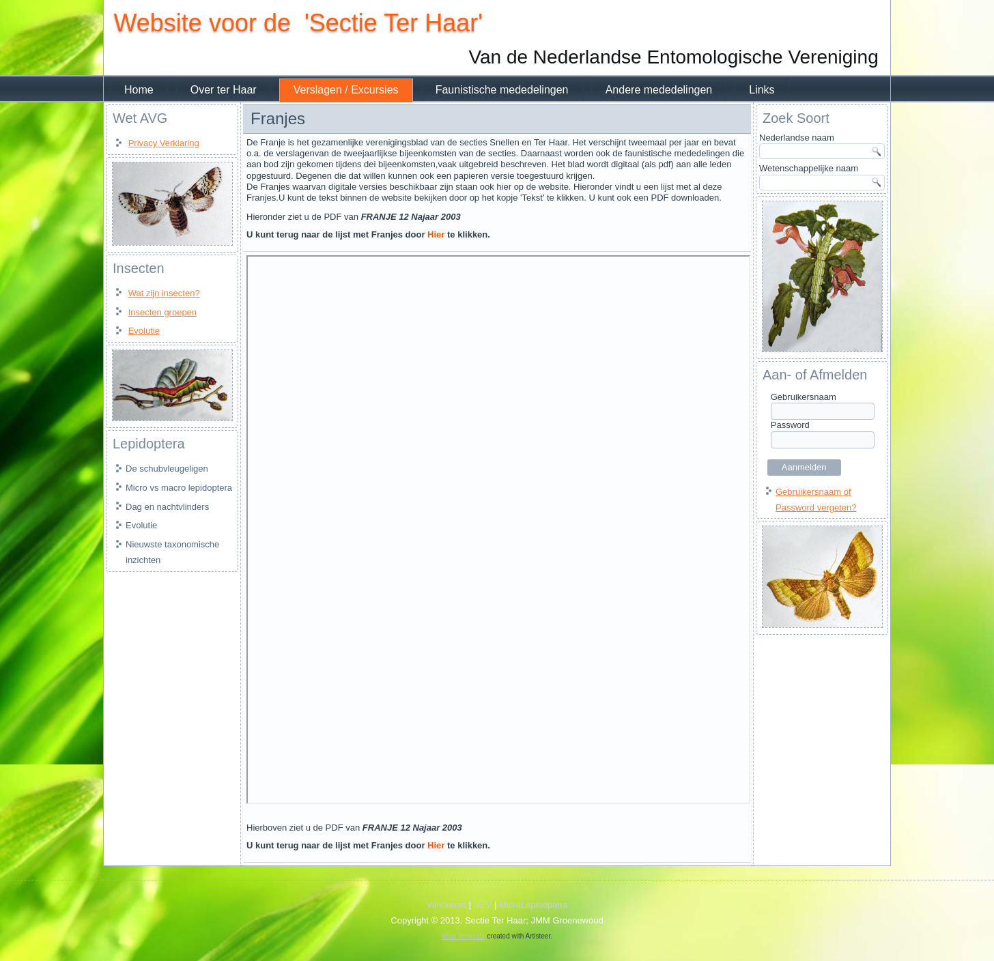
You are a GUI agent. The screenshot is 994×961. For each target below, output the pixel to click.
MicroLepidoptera (533, 905)
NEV (483, 905)
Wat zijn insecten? (164, 293)
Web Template (463, 936)
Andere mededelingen (659, 90)
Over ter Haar (223, 90)
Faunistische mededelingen (502, 90)
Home (139, 90)
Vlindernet (447, 905)
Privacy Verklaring (163, 143)
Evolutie (144, 331)
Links (761, 90)
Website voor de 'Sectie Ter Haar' (298, 23)
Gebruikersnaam (803, 397)
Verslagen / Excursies (346, 90)
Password (790, 425)
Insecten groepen (162, 312)
